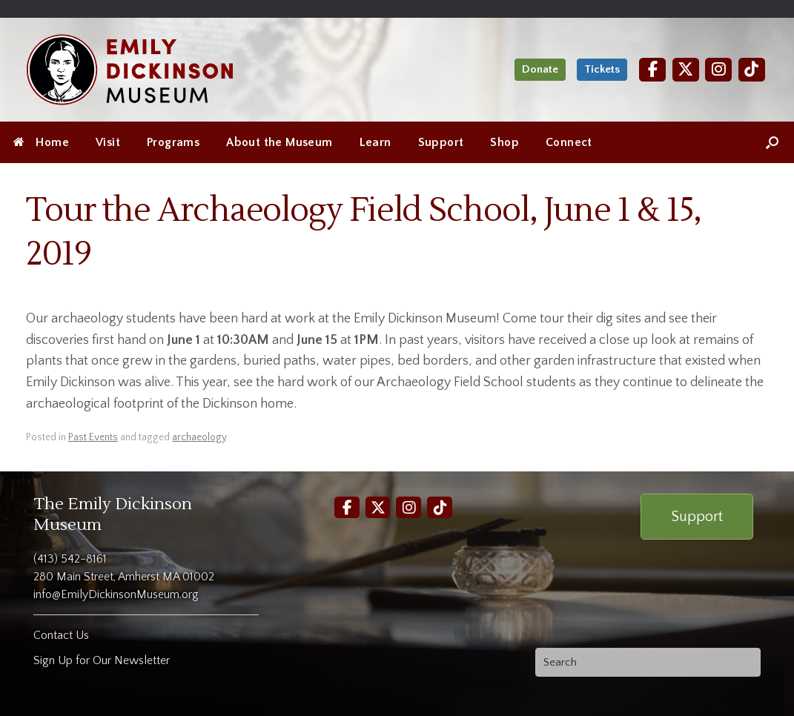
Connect (569, 142)
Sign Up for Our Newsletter (101, 660)
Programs (173, 142)
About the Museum (279, 142)
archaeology (199, 437)
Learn (375, 142)
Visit (108, 142)
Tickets (602, 69)
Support (441, 142)
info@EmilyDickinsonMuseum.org (116, 594)
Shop (504, 142)
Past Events (93, 437)
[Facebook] (652, 69)
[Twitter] (685, 69)
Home (41, 142)
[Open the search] (772, 142)
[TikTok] (751, 69)
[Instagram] (718, 69)
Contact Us (61, 635)
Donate (540, 69)
